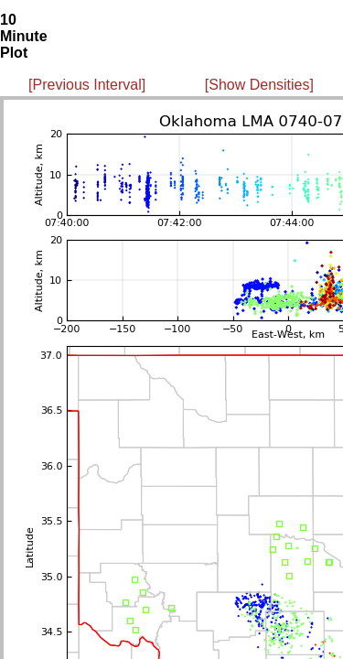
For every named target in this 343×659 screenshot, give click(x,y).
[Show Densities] (259, 84)
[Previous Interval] (86, 84)
